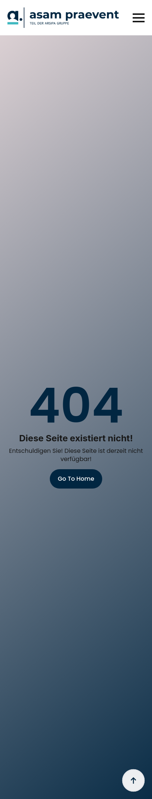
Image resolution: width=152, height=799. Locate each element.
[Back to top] (133, 780)
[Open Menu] (139, 18)
